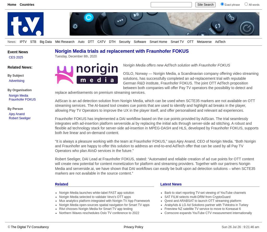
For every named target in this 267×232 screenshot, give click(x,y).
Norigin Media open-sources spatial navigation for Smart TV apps (104, 205)
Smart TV (177, 42)
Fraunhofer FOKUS (22, 99)
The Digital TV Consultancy (30, 227)
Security (124, 42)
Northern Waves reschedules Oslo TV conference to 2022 (99, 213)
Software (140, 42)
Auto (81, 42)
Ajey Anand (17, 114)
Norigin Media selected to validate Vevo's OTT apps (95, 197)
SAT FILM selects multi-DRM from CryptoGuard (197, 197)
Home (12, 4)
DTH (112, 42)
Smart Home (158, 42)
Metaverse (204, 42)
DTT (91, 42)
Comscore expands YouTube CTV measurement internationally (208, 213)
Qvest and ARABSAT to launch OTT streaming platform (203, 201)
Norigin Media (18, 95)
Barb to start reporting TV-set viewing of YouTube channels (205, 193)
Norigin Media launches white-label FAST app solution (96, 193)
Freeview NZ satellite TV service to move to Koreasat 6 (203, 209)
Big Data (46, 42)
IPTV (23, 42)
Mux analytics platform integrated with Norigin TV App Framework (104, 201)
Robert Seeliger (20, 118)
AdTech (220, 42)
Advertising (16, 81)
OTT (190, 42)
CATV (102, 42)
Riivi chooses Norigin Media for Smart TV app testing (95, 209)
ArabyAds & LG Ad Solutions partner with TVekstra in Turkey (206, 205)
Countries (27, 4)
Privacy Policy (133, 227)
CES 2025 (16, 57)
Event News (18, 52)
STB (33, 42)
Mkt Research (65, 42)
